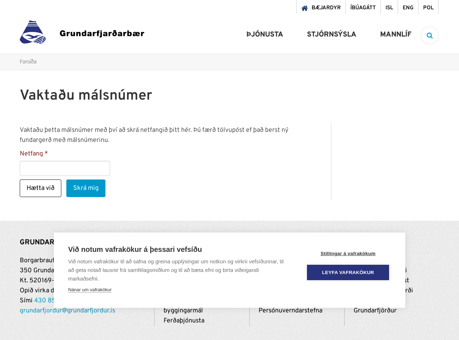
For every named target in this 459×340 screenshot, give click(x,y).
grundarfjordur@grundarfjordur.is (67, 311)
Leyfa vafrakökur (348, 272)
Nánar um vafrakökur (90, 289)
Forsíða (28, 62)
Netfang (31, 154)
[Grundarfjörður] (82, 34)
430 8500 (49, 301)
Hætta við (41, 188)
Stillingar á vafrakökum (348, 253)
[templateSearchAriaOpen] (430, 35)
